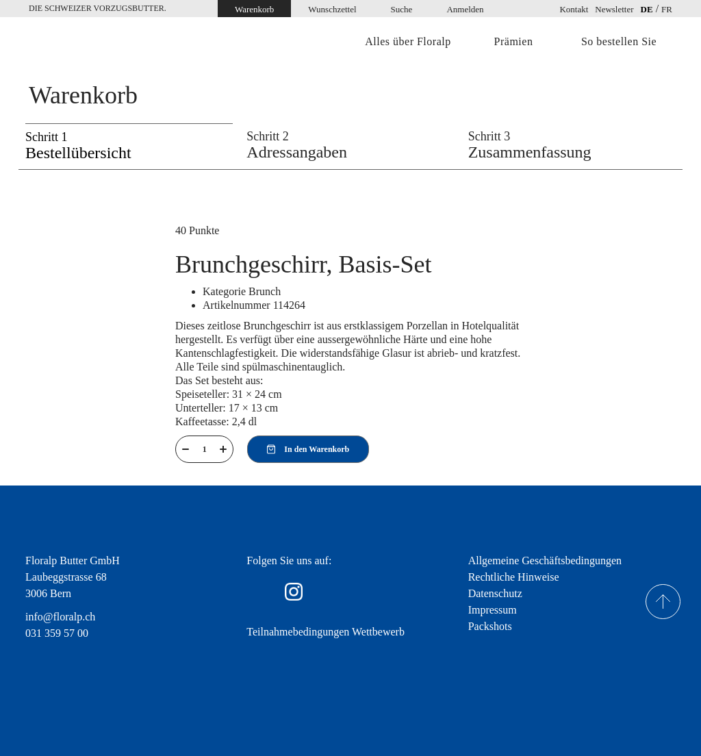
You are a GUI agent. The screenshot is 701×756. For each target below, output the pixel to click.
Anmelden (464, 9)
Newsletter (614, 9)
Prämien (513, 41)
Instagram (294, 592)
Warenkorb (254, 9)
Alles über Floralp (407, 41)
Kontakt (573, 9)
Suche (402, 9)
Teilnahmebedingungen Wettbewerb (325, 632)
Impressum (492, 610)
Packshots (490, 626)
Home (87, 42)
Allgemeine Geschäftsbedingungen (545, 560)
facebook (255, 592)
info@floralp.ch (60, 616)
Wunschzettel (332, 9)
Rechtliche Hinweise (513, 577)
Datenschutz (495, 593)
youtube (333, 592)
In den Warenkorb (308, 449)
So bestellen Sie (619, 41)
